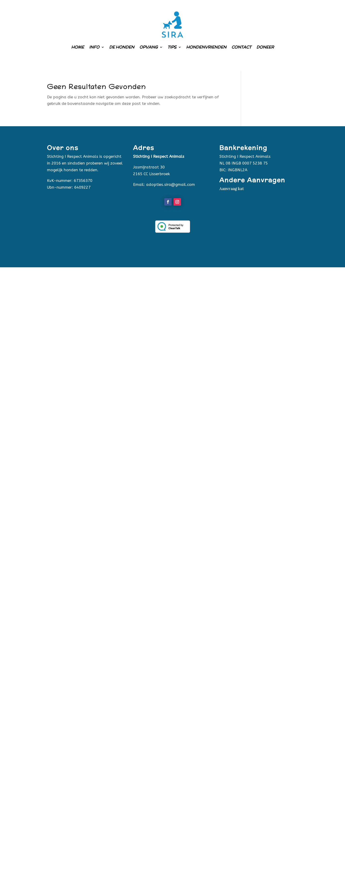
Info (94, 47)
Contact (241, 47)
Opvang (148, 47)
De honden (121, 47)
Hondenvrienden (206, 47)
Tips (171, 47)
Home (77, 47)
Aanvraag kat (231, 188)
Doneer (265, 47)
